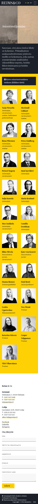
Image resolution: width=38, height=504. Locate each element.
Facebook (5, 422)
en (28, 3)
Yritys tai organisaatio (11, 445)
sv (31, 3)
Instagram (6, 427)
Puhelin (5, 463)
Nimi (3, 436)
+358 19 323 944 (9, 412)
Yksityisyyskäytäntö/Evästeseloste (14, 500)
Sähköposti (6, 454)
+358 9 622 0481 (9, 397)
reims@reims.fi (7, 402)
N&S (34, 502)
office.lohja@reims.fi (9, 417)
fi (25, 3)
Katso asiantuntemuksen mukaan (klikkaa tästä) (16, 81)
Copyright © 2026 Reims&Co (22, 502)
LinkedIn (5, 424)
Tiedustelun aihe (9, 472)
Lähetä (7, 485)
